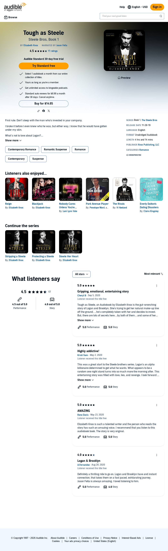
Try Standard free (43, 66)
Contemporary (16, 158)
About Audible (58, 538)
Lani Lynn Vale (70, 211)
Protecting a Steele (43, 256)
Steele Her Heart (68, 256)
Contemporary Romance (22, 149)
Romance (80, 149)
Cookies (56, 541)
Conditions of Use (90, 538)
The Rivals (119, 203)
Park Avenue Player (97, 203)
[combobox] (132, 16)
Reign (8, 203)
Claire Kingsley (151, 211)
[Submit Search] (161, 16)
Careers (73, 538)
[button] (38, 111)
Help (122, 7)
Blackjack (37, 203)
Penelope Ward (97, 207)
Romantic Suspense (55, 149)
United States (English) (104, 541)
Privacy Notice (110, 538)
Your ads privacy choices (76, 541)
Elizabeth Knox (16, 207)
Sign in (157, 7)
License (149, 538)
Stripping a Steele (15, 256)
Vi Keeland (122, 207)
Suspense (38, 158)
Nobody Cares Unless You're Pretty (67, 207)
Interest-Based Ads (131, 538)
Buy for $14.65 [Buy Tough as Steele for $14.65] (43, 103)
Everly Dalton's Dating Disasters (149, 205)
